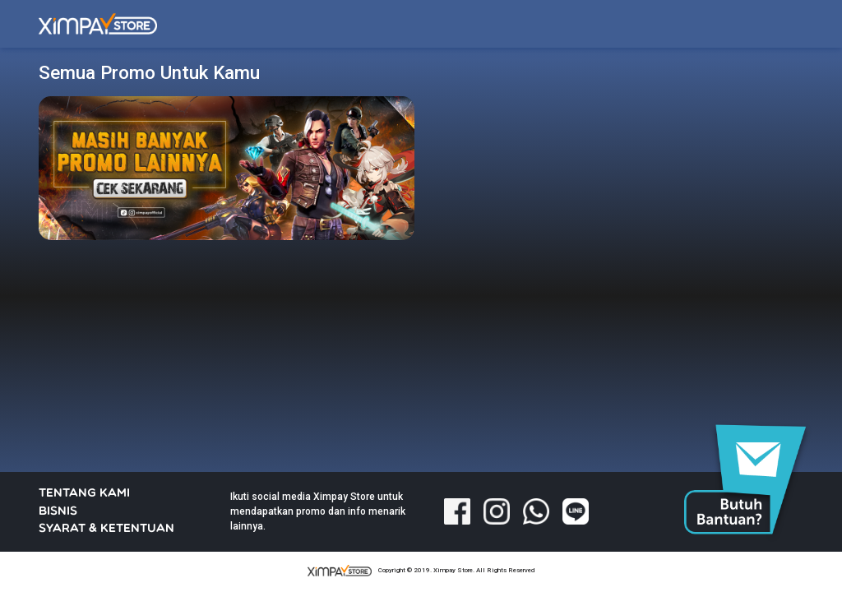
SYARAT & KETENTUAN (106, 529)
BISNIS (58, 512)
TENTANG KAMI (84, 494)
